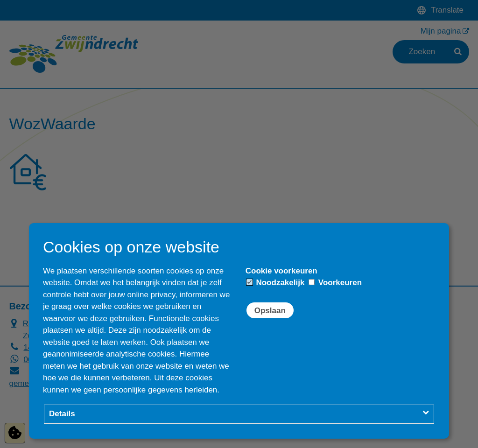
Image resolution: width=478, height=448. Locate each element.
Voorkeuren (335, 282)
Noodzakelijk (275, 282)
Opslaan (270, 310)
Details (62, 413)
